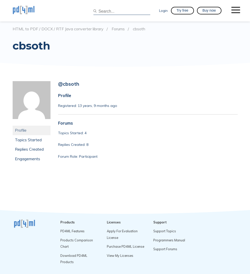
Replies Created (29, 149)
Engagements (27, 158)
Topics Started (28, 139)
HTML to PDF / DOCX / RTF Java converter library (58, 29)
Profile (21, 130)
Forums (118, 29)
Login (163, 10)
